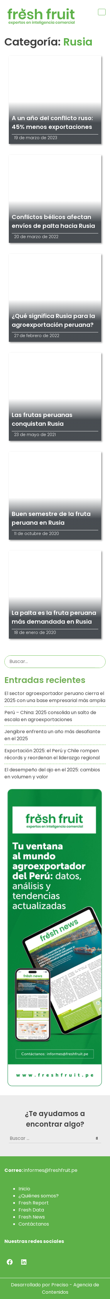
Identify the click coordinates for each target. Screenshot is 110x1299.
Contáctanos (33, 1224)
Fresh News (31, 1217)
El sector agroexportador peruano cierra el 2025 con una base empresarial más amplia (54, 697)
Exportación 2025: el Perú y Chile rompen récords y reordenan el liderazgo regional (52, 754)
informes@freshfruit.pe (50, 1170)
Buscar (100, 661)
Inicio (24, 1188)
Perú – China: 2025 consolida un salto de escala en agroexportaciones (50, 716)
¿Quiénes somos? (38, 1195)
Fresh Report (33, 1202)
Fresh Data (31, 1210)
